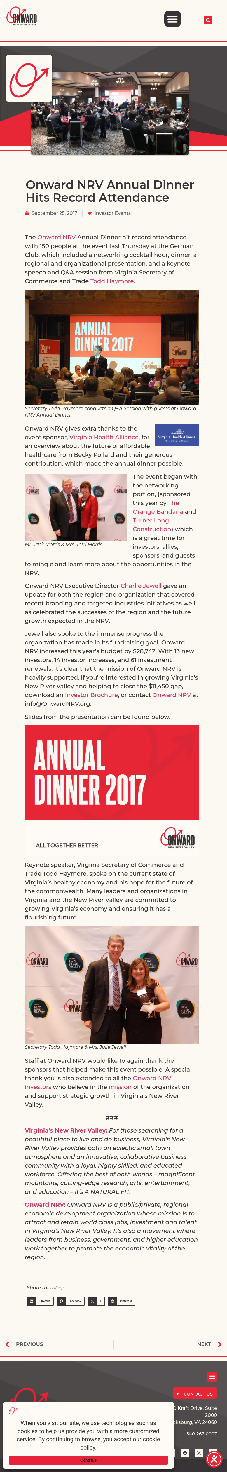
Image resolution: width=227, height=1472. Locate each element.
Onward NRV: (45, 1204)
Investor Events (113, 213)
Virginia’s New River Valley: (66, 1130)
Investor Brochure (91, 694)
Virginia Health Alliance (104, 437)
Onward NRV (56, 237)
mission (120, 1087)
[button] (172, 19)
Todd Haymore (112, 281)
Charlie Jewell (141, 585)
